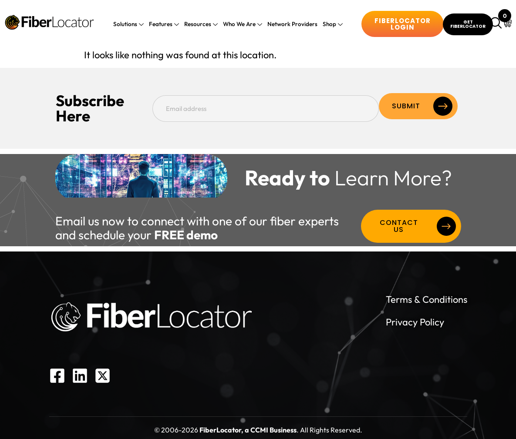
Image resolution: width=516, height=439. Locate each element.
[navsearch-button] (497, 24)
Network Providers (290, 23)
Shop (328, 25)
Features (166, 25)
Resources (201, 25)
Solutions (132, 25)
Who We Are (242, 25)
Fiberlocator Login (402, 24)
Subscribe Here (109, 106)
